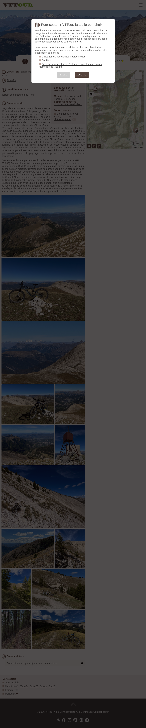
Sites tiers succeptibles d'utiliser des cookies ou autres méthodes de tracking (70, 65)
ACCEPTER (82, 75)
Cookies (46, 60)
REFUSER (63, 75)
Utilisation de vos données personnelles (64, 56)
